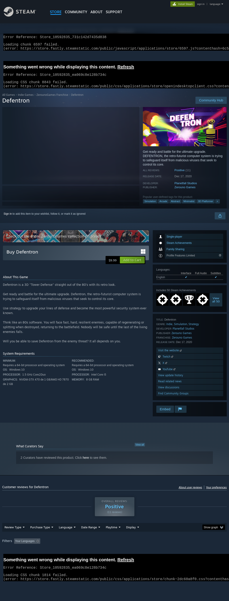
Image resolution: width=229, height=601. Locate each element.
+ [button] (217, 206)
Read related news (170, 386)
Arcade (163, 206)
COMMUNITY (76, 12)
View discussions (168, 392)
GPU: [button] (212, 552)
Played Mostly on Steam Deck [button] (137, 552)
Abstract (175, 206)
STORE (56, 12)
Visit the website (170, 355)
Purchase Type (40, 539)
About (96, 12)
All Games (8, 100)
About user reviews (190, 492)
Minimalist (188, 206)
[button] (132, 265)
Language (65, 539)
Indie (169, 329)
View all (140, 450)
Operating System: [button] (174, 552)
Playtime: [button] (104, 552)
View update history (170, 380)
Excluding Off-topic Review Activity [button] (70, 552)
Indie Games (26, 100)
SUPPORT (114, 12)
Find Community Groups (173, 398)
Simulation (150, 206)
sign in (200, 4)
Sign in (8, 219)
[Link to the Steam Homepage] (23, 15)
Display (131, 539)
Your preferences (216, 492)
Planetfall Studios (185, 188)
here (86, 463)
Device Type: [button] (11, 558)
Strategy (194, 329)
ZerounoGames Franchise (52, 100)
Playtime (111, 539)
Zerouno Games (184, 192)
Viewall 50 (216, 305)
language (215, 4)
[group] (114, 556)
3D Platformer (205, 206)
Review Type (12, 539)
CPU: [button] (197, 552)
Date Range (89, 539)
